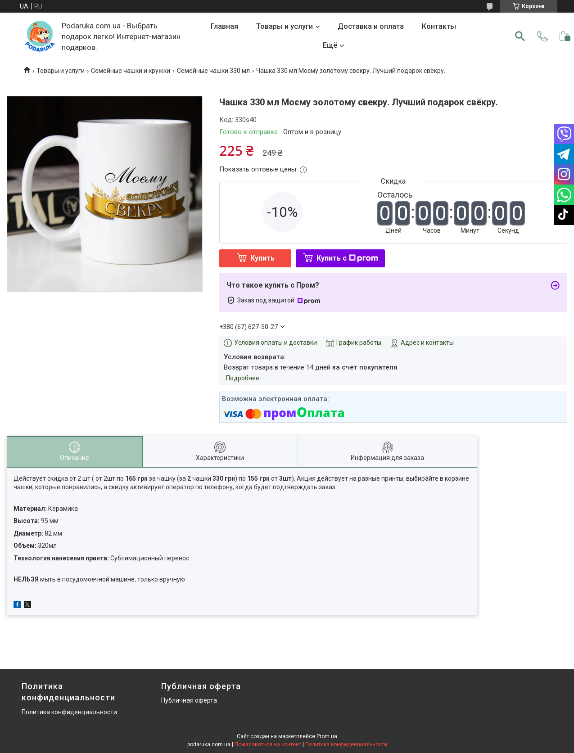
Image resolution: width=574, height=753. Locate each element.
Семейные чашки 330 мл (213, 70)
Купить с (347, 258)
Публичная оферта (189, 700)
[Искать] (520, 36)
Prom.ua (326, 736)
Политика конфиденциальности (69, 712)
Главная (224, 26)
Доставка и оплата (371, 26)
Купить (262, 258)
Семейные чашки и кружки (130, 70)
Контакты (439, 26)
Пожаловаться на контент (268, 744)
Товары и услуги (284, 26)
